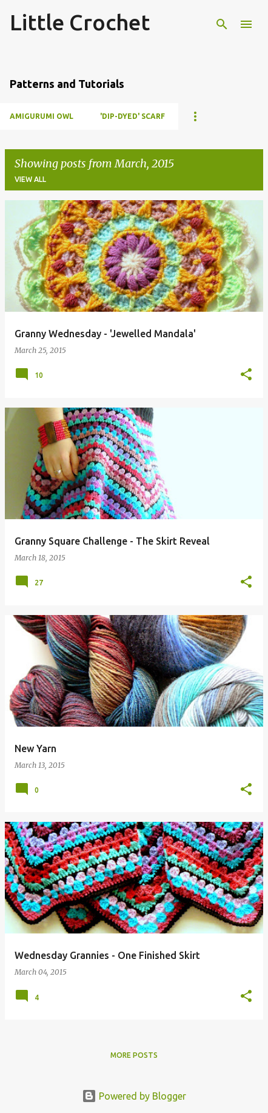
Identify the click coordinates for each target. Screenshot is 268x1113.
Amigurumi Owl (41, 116)
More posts (134, 1055)
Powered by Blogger (134, 1096)
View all (30, 179)
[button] (246, 375)
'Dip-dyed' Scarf (132, 116)
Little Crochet (80, 22)
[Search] (222, 24)
